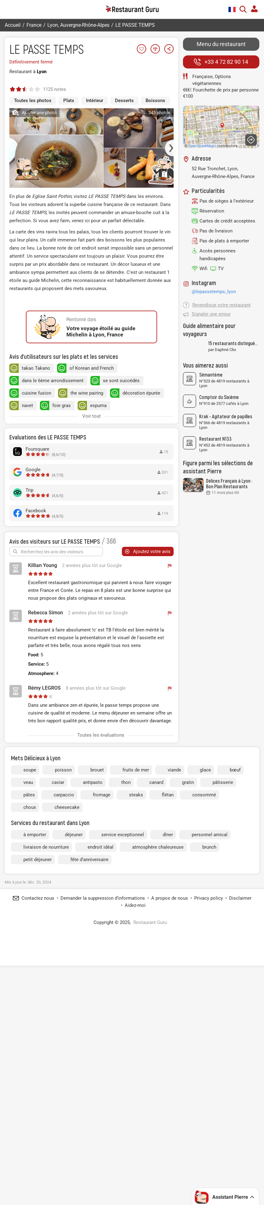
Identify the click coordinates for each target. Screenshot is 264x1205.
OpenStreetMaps (202, 146)
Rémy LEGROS (44, 820)
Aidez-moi (135, 1137)
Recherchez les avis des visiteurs (52, 684)
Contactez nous (38, 1129)
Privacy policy (208, 1129)
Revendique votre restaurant (221, 305)
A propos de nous (169, 1129)
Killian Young (42, 698)
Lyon (41, 71)
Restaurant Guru (150, 1154)
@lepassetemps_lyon (214, 291)
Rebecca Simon (45, 745)
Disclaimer (240, 1129)
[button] (172, 186)
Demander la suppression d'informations (102, 1129)
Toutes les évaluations (100, 867)
